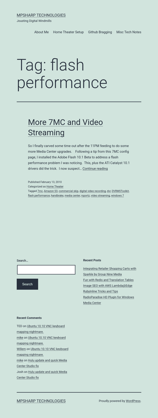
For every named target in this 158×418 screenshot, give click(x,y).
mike (20, 337)
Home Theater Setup (68, 32)
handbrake (57, 195)
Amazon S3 (51, 191)
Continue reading (95, 169)
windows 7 (117, 195)
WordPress (133, 401)
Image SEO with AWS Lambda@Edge (107, 285)
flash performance (39, 195)
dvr (109, 191)
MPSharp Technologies (41, 15)
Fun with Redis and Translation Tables (108, 280)
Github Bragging (100, 32)
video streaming (100, 195)
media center (72, 195)
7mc (40, 191)
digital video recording (93, 191)
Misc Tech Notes (128, 32)
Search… (22, 260)
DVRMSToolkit (120, 191)
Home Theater (54, 186)
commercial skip (68, 191)
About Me (41, 32)
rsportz (85, 195)
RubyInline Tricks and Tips (100, 291)
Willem (21, 349)
